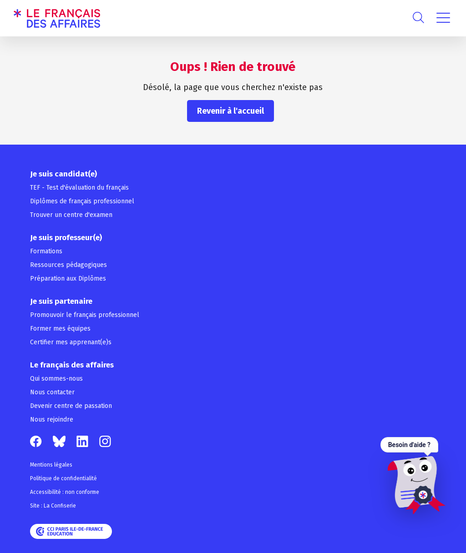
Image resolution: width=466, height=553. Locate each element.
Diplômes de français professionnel (82, 201)
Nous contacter (52, 392)
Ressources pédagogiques (68, 265)
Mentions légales (51, 465)
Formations (46, 251)
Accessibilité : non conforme (64, 492)
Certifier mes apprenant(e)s (70, 342)
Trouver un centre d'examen (71, 215)
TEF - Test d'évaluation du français (79, 187)
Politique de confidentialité (63, 478)
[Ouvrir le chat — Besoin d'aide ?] (413, 475)
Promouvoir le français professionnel (84, 315)
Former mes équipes (60, 328)
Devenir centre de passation (71, 406)
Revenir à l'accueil (230, 111)
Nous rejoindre (51, 419)
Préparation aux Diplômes (68, 278)
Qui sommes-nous (56, 378)
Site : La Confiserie (53, 506)
